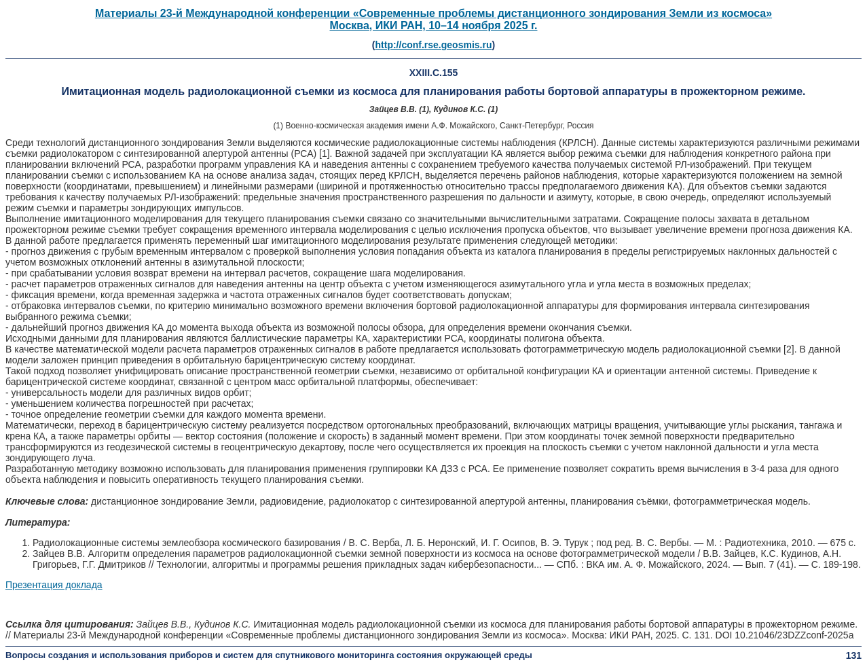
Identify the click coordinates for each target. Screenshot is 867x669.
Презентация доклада (54, 584)
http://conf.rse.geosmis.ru (433, 44)
